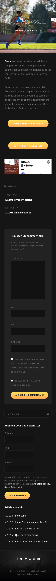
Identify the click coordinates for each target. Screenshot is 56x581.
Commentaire (19, 258)
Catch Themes (33, 574)
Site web (15, 342)
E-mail (15, 324)
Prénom (8, 432)
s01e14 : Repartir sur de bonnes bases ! (26, 541)
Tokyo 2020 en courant (35, 571)
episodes (12, 186)
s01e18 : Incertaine (15, 515)
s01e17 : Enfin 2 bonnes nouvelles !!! (25, 522)
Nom (14, 307)
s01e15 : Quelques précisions (21, 535)
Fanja (7, 61)
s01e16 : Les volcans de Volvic (22, 528)
